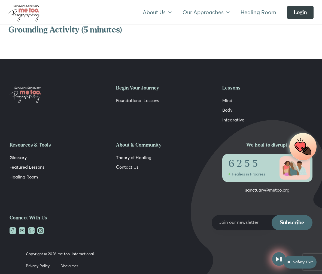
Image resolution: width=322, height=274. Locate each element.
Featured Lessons (27, 166)
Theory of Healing (133, 157)
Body (227, 110)
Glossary (18, 157)
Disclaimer (69, 265)
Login (300, 12)
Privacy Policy (38, 265)
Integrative (233, 119)
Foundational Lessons (137, 100)
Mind (227, 100)
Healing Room (258, 12)
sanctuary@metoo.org (267, 189)
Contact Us (127, 166)
